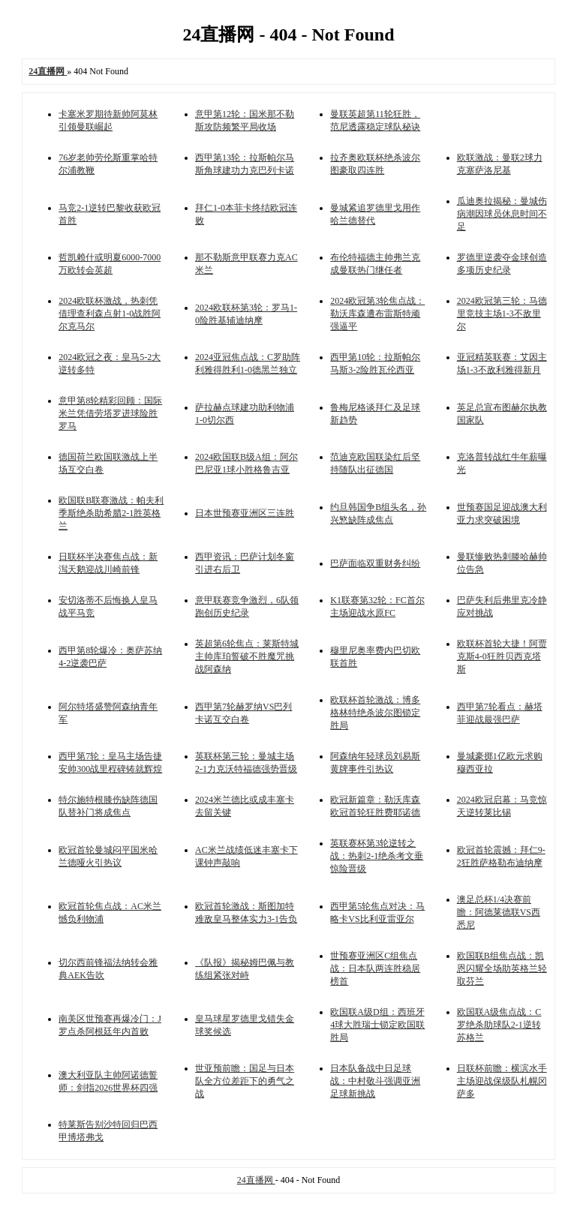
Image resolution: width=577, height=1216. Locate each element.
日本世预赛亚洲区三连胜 (244, 513)
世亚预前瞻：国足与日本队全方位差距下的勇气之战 (244, 1081)
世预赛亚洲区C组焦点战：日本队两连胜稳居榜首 (375, 968)
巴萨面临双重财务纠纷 (375, 563)
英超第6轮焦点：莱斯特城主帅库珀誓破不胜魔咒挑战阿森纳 (247, 656)
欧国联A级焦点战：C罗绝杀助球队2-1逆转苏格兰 (499, 1025)
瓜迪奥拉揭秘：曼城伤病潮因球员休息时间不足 (502, 214)
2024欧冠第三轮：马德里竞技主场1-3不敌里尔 (502, 314)
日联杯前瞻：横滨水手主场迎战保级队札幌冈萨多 (502, 1081)
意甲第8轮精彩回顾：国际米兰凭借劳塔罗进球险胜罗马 (110, 413)
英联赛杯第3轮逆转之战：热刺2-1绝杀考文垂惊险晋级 (376, 856)
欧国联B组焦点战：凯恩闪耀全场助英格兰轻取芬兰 (502, 968)
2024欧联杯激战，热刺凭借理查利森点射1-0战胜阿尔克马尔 (110, 314)
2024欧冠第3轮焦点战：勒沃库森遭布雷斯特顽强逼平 (377, 314)
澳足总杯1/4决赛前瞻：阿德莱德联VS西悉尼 (498, 912)
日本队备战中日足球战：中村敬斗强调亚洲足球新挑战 (375, 1081)
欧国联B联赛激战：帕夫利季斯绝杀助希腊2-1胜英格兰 (111, 513)
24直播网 (256, 1180)
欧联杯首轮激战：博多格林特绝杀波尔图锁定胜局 (375, 713)
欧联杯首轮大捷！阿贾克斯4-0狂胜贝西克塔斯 (502, 656)
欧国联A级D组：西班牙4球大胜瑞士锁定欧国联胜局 (377, 1025)
